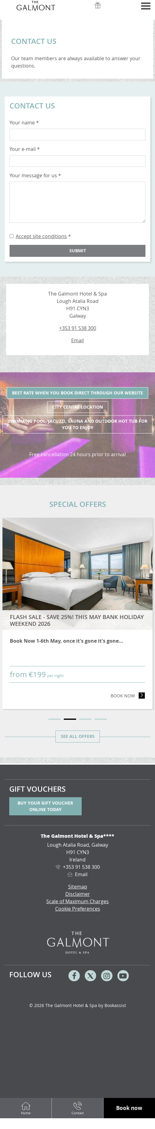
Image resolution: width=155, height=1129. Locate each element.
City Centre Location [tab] (77, 407)
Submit (77, 250)
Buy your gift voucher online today (45, 806)
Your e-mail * (25, 149)
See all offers (78, 736)
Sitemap (77, 886)
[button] (129, 1108)
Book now (128, 696)
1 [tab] (54, 719)
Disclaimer (77, 894)
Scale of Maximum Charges (77, 901)
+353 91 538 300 (77, 328)
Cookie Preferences (77, 908)
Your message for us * (35, 175)
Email (77, 340)
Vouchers (97, 9)
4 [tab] (101, 719)
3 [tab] (85, 719)
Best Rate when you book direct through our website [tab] (77, 393)
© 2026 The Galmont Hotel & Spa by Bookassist (77, 1005)
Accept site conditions (41, 236)
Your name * (24, 122)
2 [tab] (70, 719)
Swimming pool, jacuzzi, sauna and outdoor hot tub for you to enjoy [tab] (77, 424)
